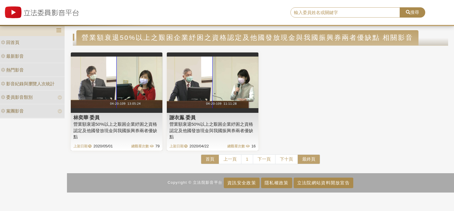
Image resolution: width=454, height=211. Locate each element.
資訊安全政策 (241, 182)
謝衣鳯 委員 (182, 117)
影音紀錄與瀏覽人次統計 (28, 83)
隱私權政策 (276, 182)
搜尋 (412, 12)
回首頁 (10, 42)
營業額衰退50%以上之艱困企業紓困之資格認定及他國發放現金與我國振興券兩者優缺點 (115, 130)
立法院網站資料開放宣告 (323, 182)
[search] (345, 12)
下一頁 (264, 158)
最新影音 (12, 56)
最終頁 (308, 158)
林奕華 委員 (86, 117)
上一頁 (230, 158)
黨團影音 (12, 110)
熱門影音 (12, 69)
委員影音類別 (17, 97)
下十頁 (286, 158)
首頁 (210, 158)
